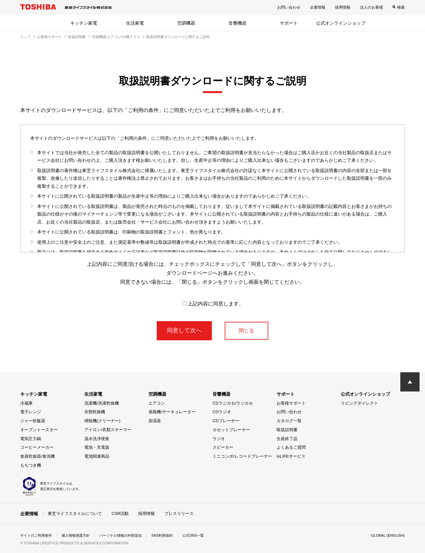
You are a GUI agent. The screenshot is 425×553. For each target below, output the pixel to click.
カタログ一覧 (289, 420)
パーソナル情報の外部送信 (128, 535)
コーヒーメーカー (37, 447)
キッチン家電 (83, 23)
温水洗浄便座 (96, 438)
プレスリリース (179, 513)
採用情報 (342, 7)
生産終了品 (287, 438)
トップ (25, 37)
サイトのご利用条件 (37, 535)
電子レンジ (30, 411)
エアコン (156, 403)
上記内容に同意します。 (213, 303)
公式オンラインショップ (340, 23)
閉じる (246, 330)
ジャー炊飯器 (32, 420)
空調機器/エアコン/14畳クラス (116, 37)
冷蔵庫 (26, 403)
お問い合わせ (288, 7)
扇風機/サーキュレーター (172, 411)
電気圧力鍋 (30, 438)
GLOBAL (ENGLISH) (387, 535)
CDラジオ (222, 411)
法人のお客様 (371, 7)
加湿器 (154, 420)
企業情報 (317, 7)
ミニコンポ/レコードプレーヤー (242, 456)
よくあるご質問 (291, 447)
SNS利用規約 (172, 535)
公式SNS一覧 (205, 535)
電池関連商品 (96, 456)
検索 (401, 7)
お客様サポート (49, 37)
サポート (289, 23)
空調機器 (186, 23)
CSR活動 (120, 513)
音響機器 (237, 23)
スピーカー (223, 447)
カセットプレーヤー (231, 429)
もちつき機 (30, 465)
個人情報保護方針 (79, 535)
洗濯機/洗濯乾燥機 (101, 403)
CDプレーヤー (226, 420)
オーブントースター (39, 429)
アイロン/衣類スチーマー (107, 429)
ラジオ (219, 438)
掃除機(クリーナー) (102, 420)
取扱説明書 (77, 37)
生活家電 (135, 23)
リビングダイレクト (359, 403)
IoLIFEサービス (291, 456)
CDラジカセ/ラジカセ (233, 403)
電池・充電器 (96, 447)
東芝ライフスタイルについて (75, 513)
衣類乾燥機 (94, 411)
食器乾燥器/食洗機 (37, 456)
